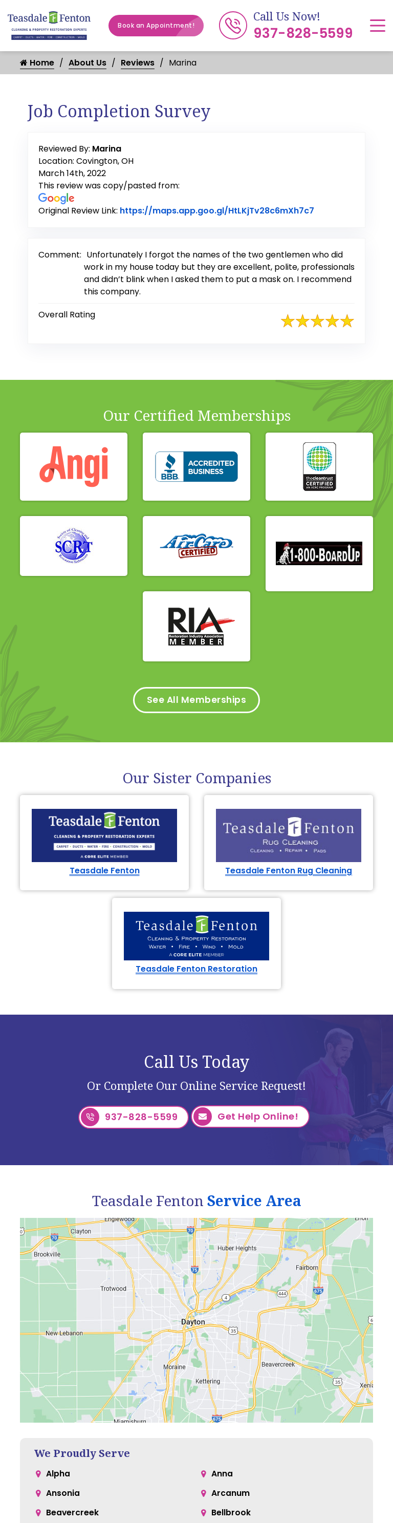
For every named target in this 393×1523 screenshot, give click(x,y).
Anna (222, 1475)
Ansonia (63, 1495)
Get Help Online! (245, 1119)
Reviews (138, 63)
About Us (87, 63)
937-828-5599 (303, 33)
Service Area (254, 1201)
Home (37, 63)
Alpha (58, 1475)
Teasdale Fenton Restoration (196, 971)
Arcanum (230, 1495)
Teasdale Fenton (105, 872)
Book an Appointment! (161, 25)
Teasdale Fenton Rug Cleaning (289, 872)
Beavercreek (72, 1516)
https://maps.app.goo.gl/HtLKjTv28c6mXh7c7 (217, 211)
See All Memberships (197, 700)
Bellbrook (231, 1516)
